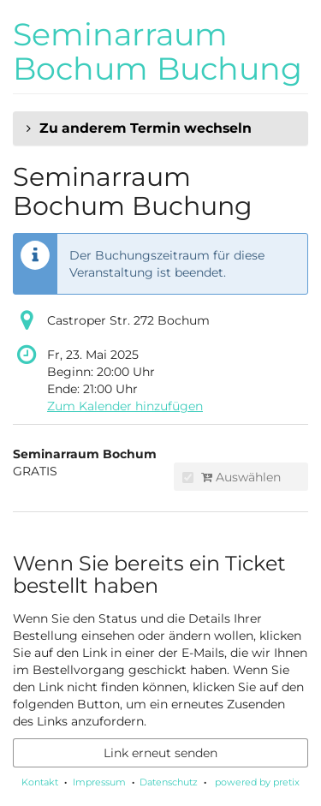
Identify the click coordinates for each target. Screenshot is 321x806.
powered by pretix (257, 782)
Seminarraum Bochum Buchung (157, 51)
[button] (160, 128)
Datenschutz (169, 782)
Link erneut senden (160, 753)
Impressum (99, 782)
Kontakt (39, 782)
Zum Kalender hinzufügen (125, 406)
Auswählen (231, 477)
